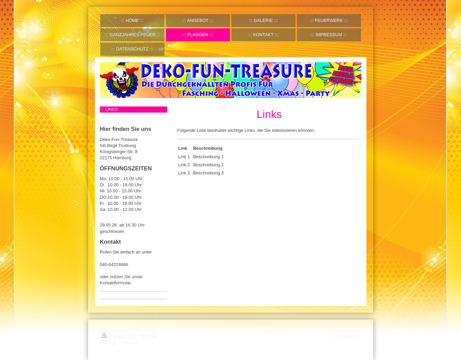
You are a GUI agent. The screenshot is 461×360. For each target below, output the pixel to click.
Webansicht (347, 336)
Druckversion (120, 336)
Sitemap (149, 336)
